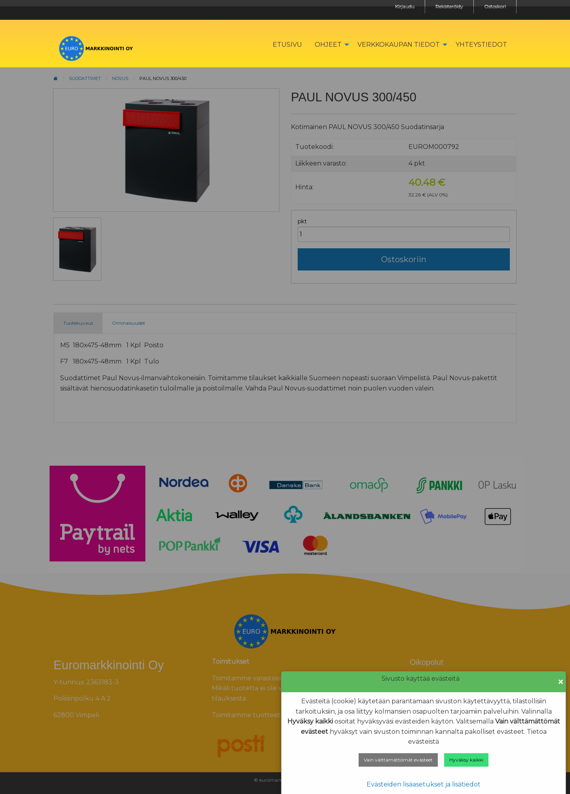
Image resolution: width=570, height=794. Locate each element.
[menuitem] (287, 44)
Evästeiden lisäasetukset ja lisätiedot (424, 784)
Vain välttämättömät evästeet (398, 760)
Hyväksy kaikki (466, 760)
